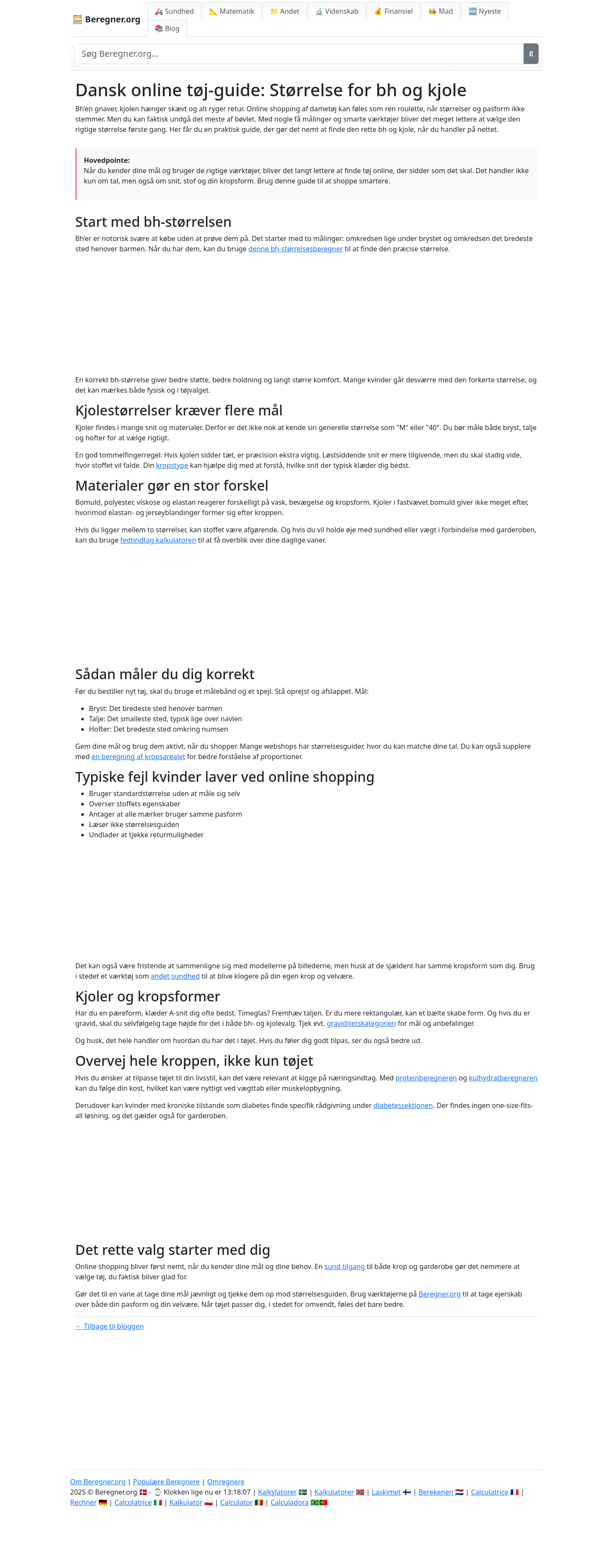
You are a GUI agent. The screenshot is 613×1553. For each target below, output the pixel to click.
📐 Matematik (231, 11)
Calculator (236, 1502)
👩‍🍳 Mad (440, 11)
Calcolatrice (133, 1502)
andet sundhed (175, 976)
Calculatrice (490, 1492)
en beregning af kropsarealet (138, 756)
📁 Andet (285, 11)
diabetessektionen (403, 1105)
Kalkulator (185, 1502)
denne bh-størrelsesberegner (295, 248)
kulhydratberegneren (503, 1078)
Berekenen (435, 1492)
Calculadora (289, 1502)
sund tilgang (345, 1266)
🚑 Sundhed (174, 11)
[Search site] (299, 53)
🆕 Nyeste (485, 11)
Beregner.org (440, 1294)
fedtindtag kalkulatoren (158, 540)
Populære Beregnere (166, 1481)
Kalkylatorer (277, 1492)
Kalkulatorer (334, 1492)
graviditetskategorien (361, 1023)
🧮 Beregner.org (106, 19)
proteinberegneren (426, 1078)
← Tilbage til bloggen (109, 1326)
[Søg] (531, 53)
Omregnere (226, 1481)
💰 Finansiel (393, 11)
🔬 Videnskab (337, 11)
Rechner (83, 1502)
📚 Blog (167, 28)
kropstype (172, 465)
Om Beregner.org (98, 1481)
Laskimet (386, 1492)
